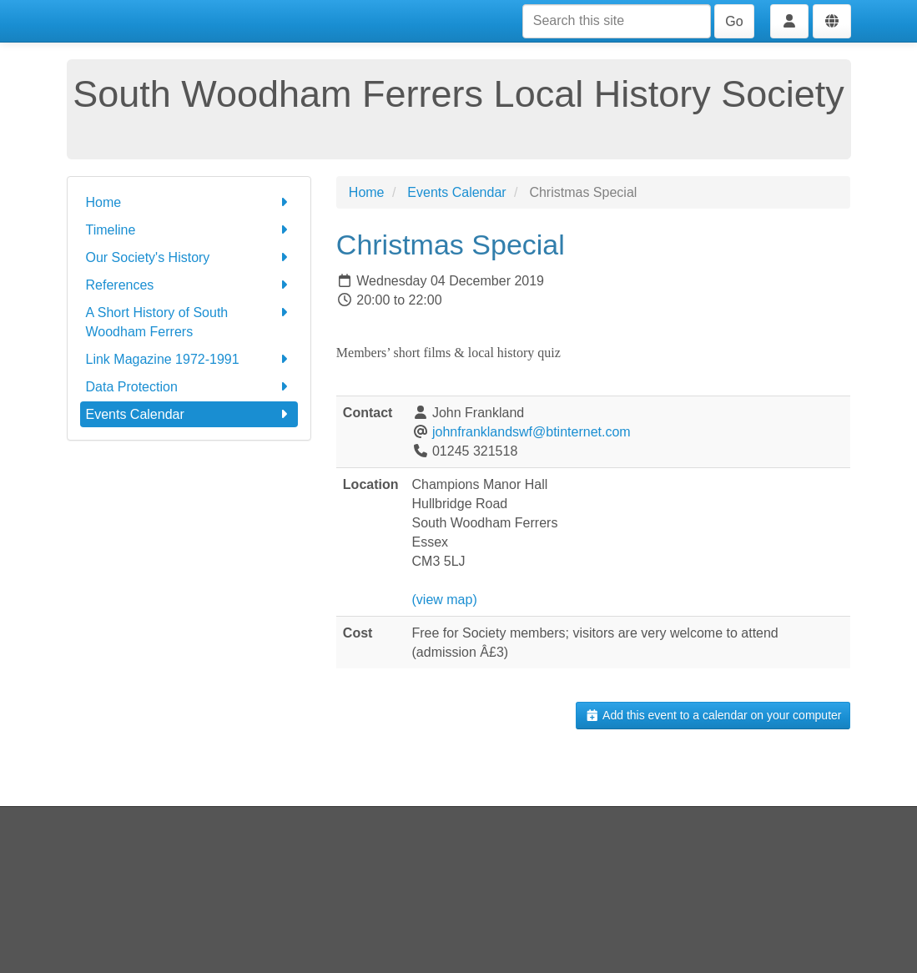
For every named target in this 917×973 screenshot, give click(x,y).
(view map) (444, 599)
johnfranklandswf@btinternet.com (531, 432)
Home (189, 202)
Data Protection (189, 386)
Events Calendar (189, 414)
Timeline (189, 229)
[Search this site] (616, 21)
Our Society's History (189, 257)
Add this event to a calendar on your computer (713, 715)
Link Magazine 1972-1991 (189, 359)
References (189, 285)
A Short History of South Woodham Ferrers (189, 321)
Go (734, 21)
